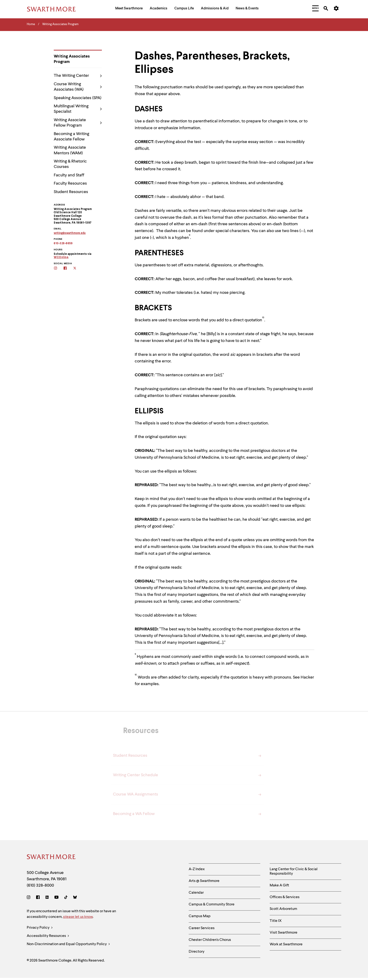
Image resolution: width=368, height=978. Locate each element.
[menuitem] (129, 9)
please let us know (78, 917)
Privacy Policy (40, 928)
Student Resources (71, 192)
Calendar (196, 893)
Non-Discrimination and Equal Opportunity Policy (68, 944)
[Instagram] (29, 898)
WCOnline (61, 257)
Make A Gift (279, 885)
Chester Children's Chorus (210, 940)
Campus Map (200, 916)
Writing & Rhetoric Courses (70, 164)
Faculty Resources (70, 183)
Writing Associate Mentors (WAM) (70, 150)
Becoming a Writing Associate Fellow (71, 136)
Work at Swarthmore (286, 944)
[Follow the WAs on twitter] (78, 269)
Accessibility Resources (48, 936)
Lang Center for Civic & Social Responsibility (294, 871)
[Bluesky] (75, 898)
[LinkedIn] (47, 898)
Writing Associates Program (72, 59)
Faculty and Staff (69, 175)
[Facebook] (38, 898)
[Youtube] (56, 898)
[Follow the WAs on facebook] (68, 269)
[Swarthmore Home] (51, 857)
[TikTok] (65, 898)
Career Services (202, 928)
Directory (196, 952)
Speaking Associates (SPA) (77, 98)
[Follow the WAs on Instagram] (58, 269)
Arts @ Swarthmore (204, 881)
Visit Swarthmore (283, 933)
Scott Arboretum (283, 909)
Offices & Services (284, 897)
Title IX (276, 921)
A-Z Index (197, 869)
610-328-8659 (63, 243)
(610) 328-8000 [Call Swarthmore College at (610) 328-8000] (40, 885)
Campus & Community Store (211, 904)
